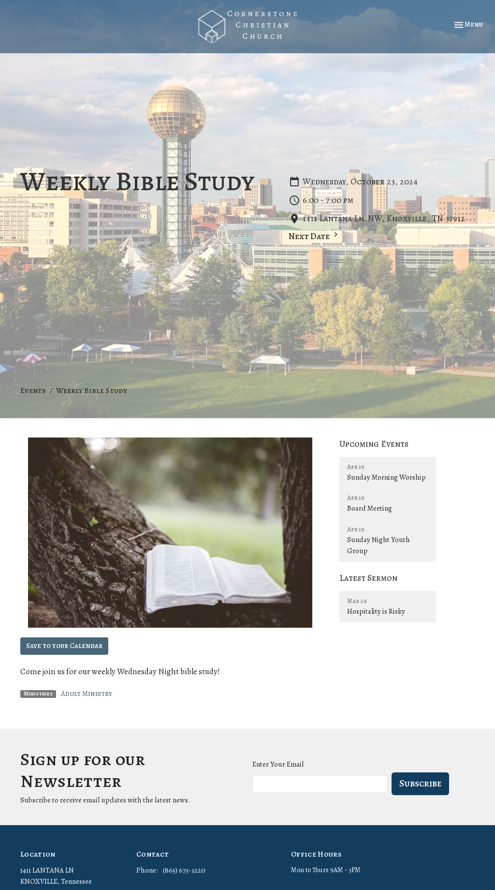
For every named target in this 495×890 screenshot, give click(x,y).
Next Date (314, 236)
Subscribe (420, 783)
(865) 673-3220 (184, 870)
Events (33, 390)
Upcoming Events (373, 444)
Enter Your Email (278, 764)
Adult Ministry (86, 693)
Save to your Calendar (64, 645)
